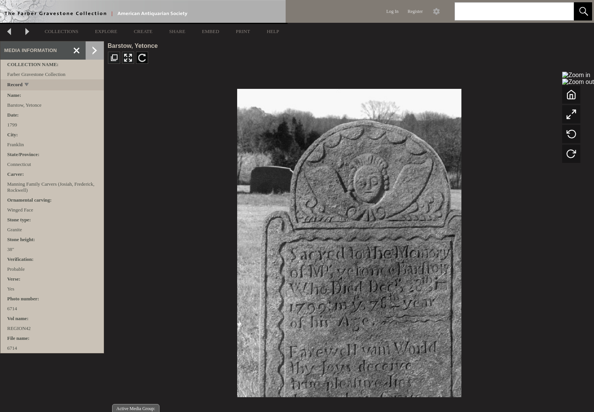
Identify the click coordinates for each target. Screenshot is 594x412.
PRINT (243, 31)
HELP (273, 31)
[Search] (505, 11)
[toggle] (27, 85)
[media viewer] (349, 241)
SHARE (177, 31)
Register (415, 11)
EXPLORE (106, 31)
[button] (583, 11)
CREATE (143, 31)
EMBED (210, 31)
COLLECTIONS (61, 31)
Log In (392, 11)
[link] (562, 11)
